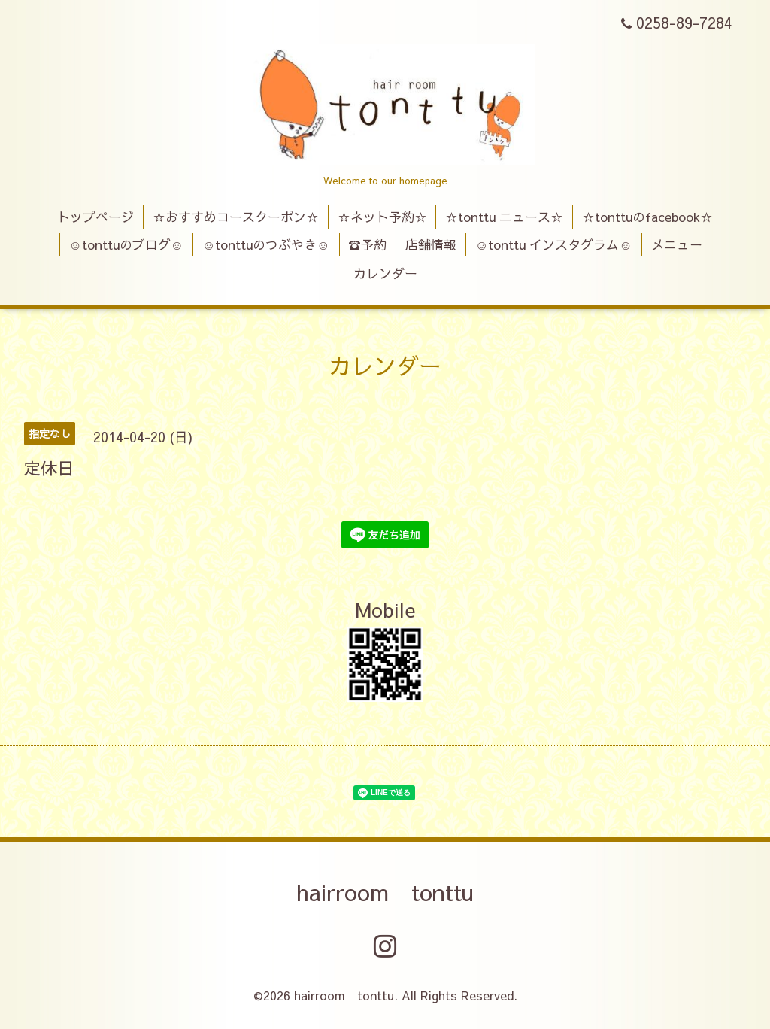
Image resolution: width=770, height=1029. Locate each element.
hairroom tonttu (385, 891)
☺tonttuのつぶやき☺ (266, 244)
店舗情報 (430, 244)
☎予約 (367, 244)
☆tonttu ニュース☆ (504, 217)
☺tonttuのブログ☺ (125, 244)
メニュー (676, 244)
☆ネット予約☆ (382, 217)
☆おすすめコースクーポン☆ (236, 217)
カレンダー (385, 273)
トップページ (95, 217)
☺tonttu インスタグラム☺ (553, 244)
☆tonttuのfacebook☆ (647, 217)
